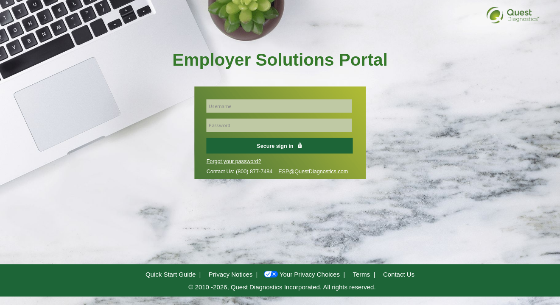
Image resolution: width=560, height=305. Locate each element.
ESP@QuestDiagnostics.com (313, 172)
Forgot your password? (234, 161)
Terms (361, 274)
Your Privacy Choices (310, 274)
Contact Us (398, 274)
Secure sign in (279, 145)
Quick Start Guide (171, 274)
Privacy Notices (230, 274)
